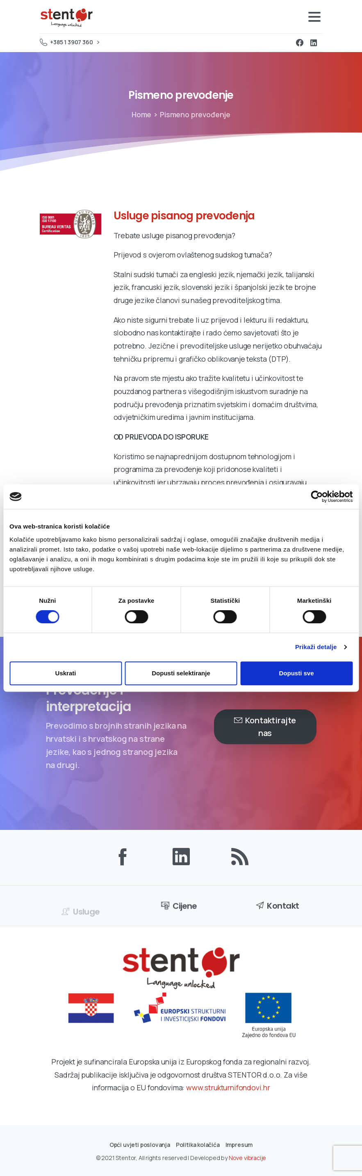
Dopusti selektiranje (181, 673)
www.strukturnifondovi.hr (228, 1087)
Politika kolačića (198, 1145)
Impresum (239, 1145)
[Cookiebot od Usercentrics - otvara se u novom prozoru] (317, 496)
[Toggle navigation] (314, 17)
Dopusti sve (296, 673)
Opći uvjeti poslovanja (139, 1145)
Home (141, 114)
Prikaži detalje (316, 646)
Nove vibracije (247, 1161)
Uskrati (65, 673)
